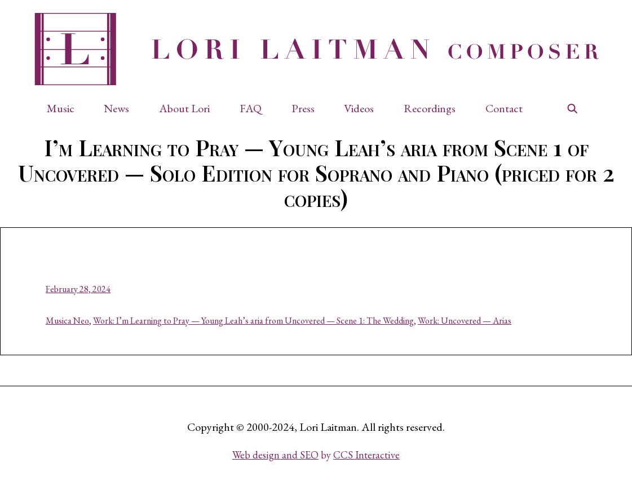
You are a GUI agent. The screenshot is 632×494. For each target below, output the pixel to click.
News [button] (116, 108)
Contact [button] (504, 108)
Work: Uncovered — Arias (464, 321)
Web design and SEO (275, 454)
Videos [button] (359, 108)
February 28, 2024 (78, 289)
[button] (66, 108)
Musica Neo (67, 321)
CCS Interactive (366, 454)
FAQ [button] (251, 108)
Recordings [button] (430, 108)
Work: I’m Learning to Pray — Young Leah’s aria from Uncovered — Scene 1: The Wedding (253, 321)
